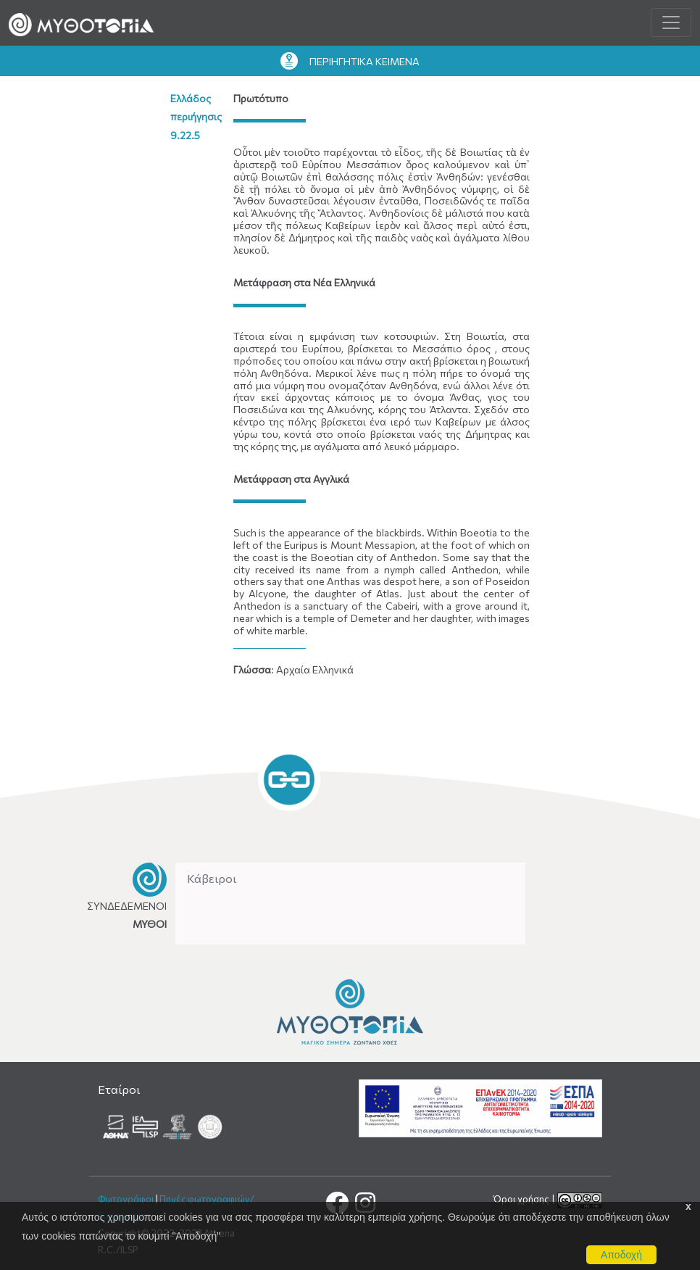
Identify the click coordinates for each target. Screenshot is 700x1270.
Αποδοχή (621, 1255)
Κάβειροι (211, 878)
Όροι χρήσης (522, 1199)
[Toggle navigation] (671, 22)
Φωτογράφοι (126, 1199)
